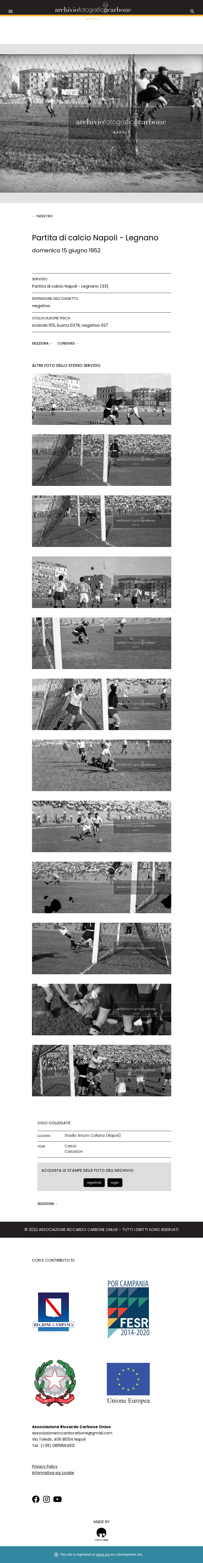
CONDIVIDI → (68, 343)
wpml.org (103, 1554)
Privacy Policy (45, 1466)
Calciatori (74, 1152)
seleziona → (42, 343)
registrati (94, 1182)
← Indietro (42, 216)
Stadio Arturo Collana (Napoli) (93, 1136)
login (115, 1182)
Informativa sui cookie (53, 1472)
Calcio (71, 1146)
